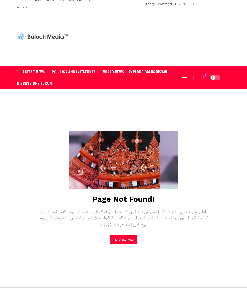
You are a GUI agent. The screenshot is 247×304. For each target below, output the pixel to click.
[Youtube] (207, 4)
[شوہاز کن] (193, 77)
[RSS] (228, 4)
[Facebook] (193, 4)
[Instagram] (214, 4)
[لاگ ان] (226, 77)
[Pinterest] (221, 4)
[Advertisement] (196, 36)
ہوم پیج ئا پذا (123, 239)
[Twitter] (200, 4)
